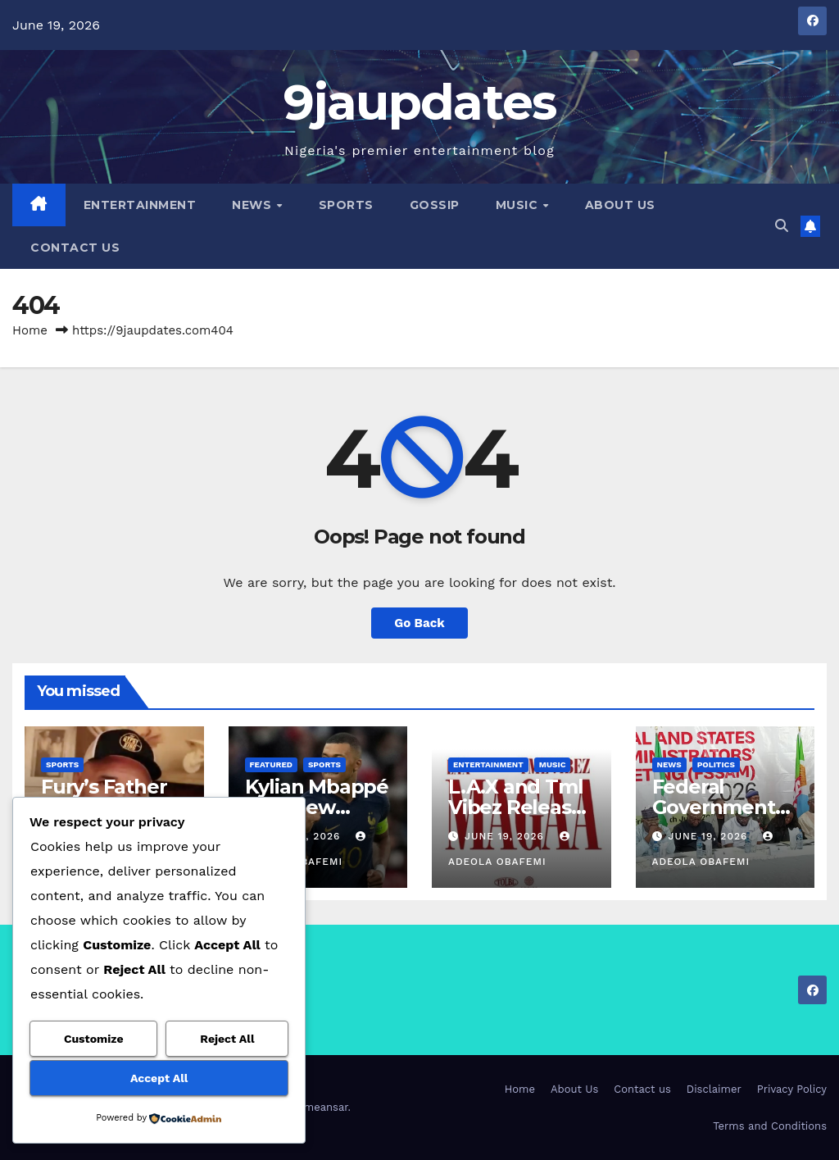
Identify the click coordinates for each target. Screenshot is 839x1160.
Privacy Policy (792, 1089)
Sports (346, 205)
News (253, 205)
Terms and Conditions (770, 1126)
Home (30, 330)
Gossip (435, 205)
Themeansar (316, 1107)
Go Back (419, 623)
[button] (781, 226)
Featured (271, 764)
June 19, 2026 (506, 836)
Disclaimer (714, 1089)
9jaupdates (419, 102)
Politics (716, 764)
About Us (620, 205)
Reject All (227, 1038)
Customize (94, 1038)
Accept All (159, 1078)
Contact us (75, 247)
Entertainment (140, 205)
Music (519, 205)
